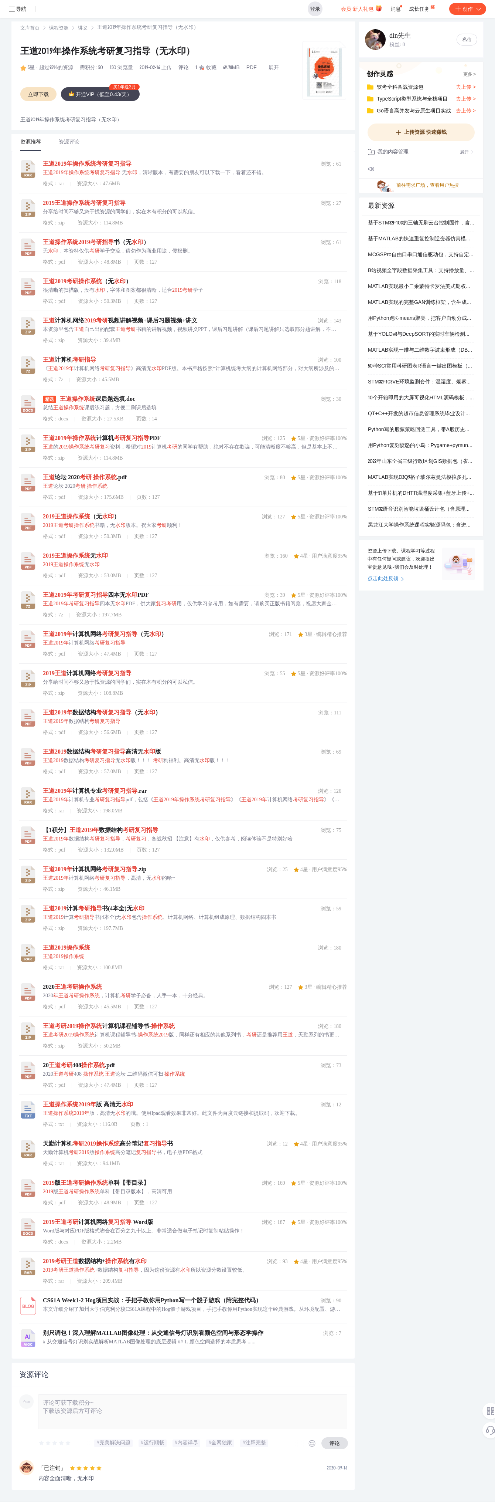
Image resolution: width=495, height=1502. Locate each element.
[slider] (55, 1443)
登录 (315, 9)
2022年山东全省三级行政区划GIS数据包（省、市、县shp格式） (421, 461)
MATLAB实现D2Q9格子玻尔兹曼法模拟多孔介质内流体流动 (421, 477)
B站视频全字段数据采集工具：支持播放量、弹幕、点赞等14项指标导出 (421, 271)
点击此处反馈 (386, 579)
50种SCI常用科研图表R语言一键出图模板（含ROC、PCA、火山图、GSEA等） (421, 366)
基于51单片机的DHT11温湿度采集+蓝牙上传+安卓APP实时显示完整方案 (421, 493)
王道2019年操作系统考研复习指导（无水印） (107, 52)
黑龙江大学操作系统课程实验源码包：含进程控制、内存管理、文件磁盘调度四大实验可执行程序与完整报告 (421, 525)
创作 (467, 9)
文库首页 (30, 28)
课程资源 (58, 28)
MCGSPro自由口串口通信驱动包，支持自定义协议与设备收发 (421, 255)
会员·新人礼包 (361, 8)
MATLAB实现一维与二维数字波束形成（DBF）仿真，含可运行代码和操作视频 (421, 350)
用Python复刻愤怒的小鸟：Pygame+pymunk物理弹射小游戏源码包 (421, 446)
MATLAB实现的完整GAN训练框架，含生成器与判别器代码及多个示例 (421, 302)
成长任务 (422, 7)
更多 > (469, 74)
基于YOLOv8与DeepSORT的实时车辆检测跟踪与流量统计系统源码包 (421, 334)
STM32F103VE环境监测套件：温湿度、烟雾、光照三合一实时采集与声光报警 (421, 382)
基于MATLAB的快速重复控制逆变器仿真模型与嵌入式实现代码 (421, 239)
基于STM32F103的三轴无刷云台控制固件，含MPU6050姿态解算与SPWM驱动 (421, 223)
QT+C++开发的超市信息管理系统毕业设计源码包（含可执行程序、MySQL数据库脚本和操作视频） (421, 414)
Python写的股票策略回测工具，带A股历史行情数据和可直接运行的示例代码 (421, 430)
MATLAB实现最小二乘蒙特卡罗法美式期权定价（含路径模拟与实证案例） (421, 287)
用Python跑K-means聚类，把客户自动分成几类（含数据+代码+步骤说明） (421, 318)
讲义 (83, 28)
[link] (30, 28)
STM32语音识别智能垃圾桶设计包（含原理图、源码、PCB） (421, 509)
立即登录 (260, 70)
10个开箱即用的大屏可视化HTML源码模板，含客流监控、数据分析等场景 (421, 398)
